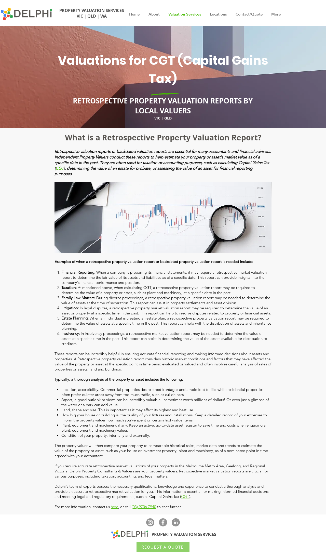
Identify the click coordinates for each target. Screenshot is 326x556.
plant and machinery (196, 450)
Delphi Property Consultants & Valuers (102, 471)
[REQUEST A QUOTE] (163, 547)
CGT (60, 168)
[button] (249, 14)
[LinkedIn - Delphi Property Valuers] (176, 522)
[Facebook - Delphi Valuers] (163, 522)
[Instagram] (150, 522)
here (114, 506)
